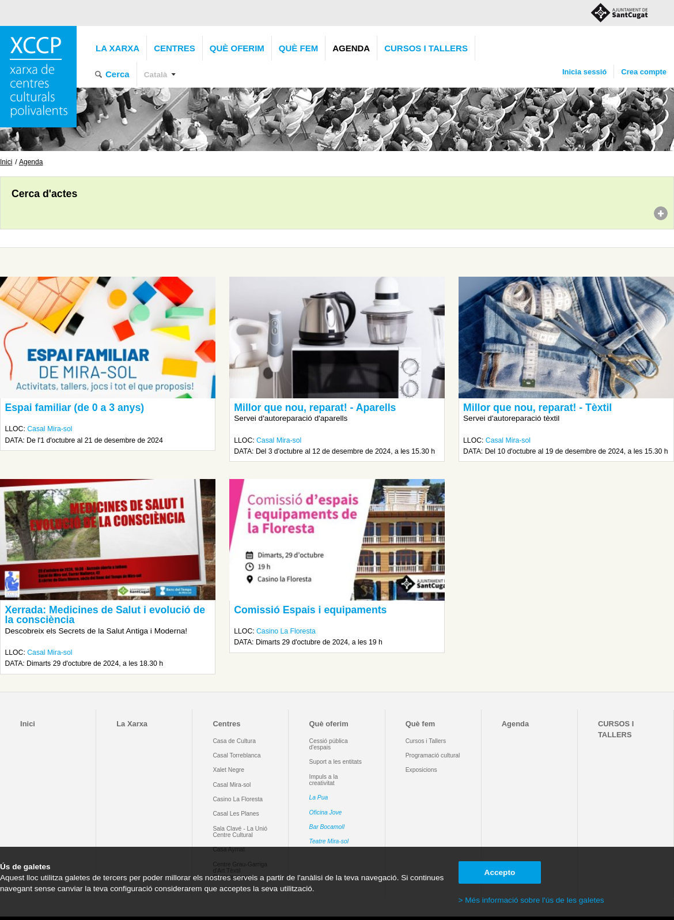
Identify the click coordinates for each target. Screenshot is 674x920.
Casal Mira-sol (49, 429)
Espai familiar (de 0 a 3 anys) (74, 407)
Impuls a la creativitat (323, 780)
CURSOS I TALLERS (426, 48)
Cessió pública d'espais (328, 744)
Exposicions (421, 770)
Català (156, 74)
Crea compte (644, 71)
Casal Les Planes (236, 813)
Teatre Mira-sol (329, 841)
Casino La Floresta (286, 631)
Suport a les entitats (335, 762)
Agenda (351, 48)
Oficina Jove (325, 812)
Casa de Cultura (234, 741)
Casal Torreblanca (236, 755)
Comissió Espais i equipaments (310, 610)
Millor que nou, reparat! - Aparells (315, 407)
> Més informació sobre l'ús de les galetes (531, 900)
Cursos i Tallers (426, 741)
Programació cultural (433, 755)
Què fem (298, 48)
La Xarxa (117, 48)
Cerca (117, 74)
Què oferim (237, 48)
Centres (174, 48)
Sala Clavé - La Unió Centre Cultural (240, 831)
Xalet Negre (228, 770)
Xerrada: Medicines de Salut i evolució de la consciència (105, 615)
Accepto (500, 872)
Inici (6, 162)
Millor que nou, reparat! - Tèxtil (537, 407)
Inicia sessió (584, 71)
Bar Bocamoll (326, 827)
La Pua (318, 797)
